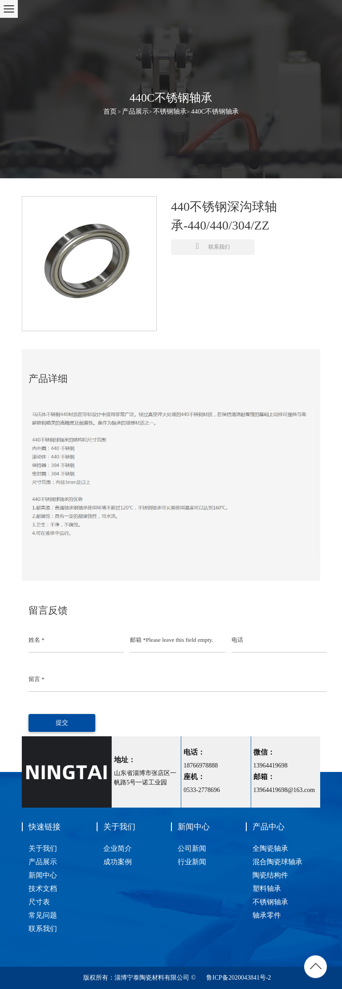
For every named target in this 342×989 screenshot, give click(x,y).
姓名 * (36, 639)
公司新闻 (192, 848)
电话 (237, 639)
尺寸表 (39, 902)
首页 (110, 111)
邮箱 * (138, 639)
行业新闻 (192, 862)
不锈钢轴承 (170, 111)
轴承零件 (266, 915)
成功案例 (117, 862)
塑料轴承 (266, 888)
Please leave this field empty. (179, 639)
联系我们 (213, 246)
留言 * (36, 679)
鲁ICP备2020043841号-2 (238, 977)
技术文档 (42, 888)
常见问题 (42, 915)
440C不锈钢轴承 (215, 111)
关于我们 (42, 848)
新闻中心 (42, 875)
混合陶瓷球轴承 (277, 862)
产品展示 (135, 111)
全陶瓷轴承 (270, 848)
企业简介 (117, 848)
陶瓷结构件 (270, 875)
